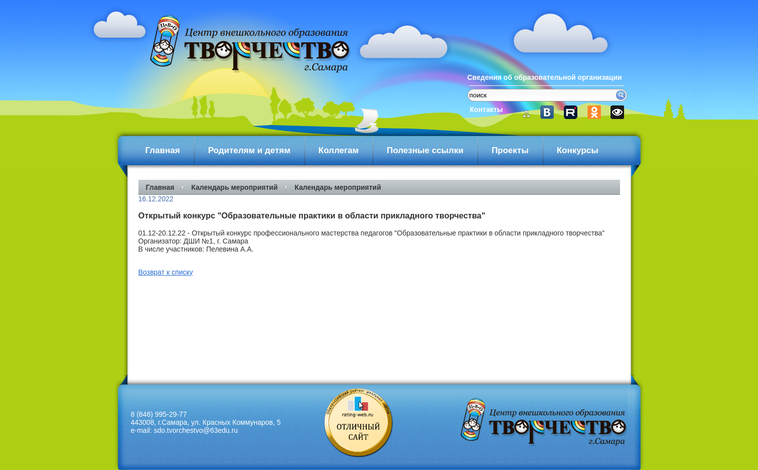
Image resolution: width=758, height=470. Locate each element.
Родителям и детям (249, 150)
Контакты (486, 109)
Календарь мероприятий (234, 187)
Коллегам (339, 150)
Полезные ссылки (425, 150)
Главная (162, 150)
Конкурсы (577, 150)
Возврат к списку (165, 272)
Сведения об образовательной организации (545, 77)
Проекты (510, 150)
